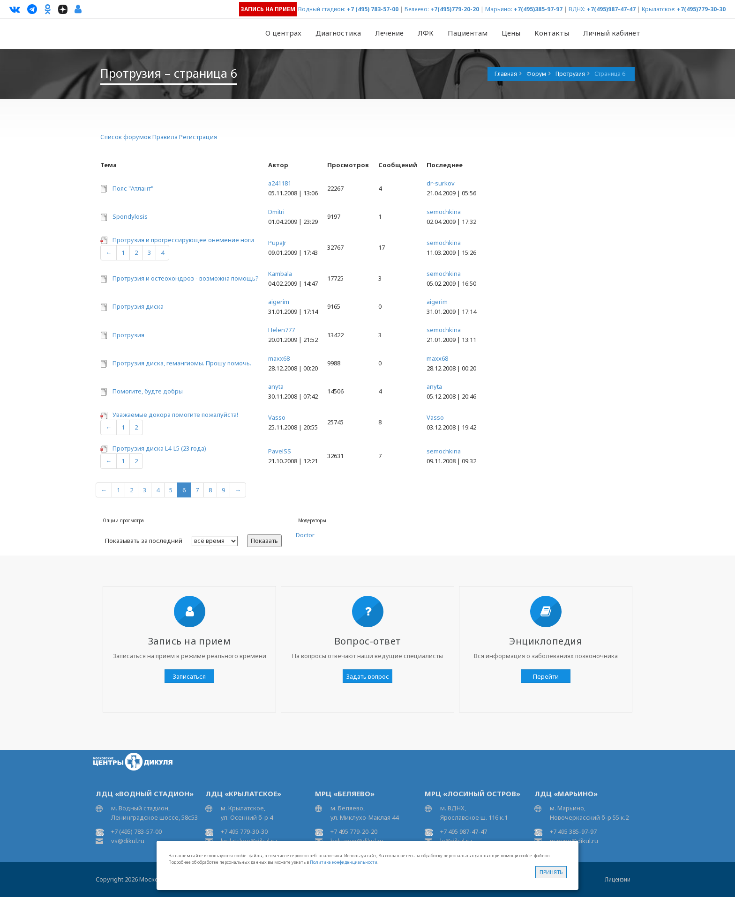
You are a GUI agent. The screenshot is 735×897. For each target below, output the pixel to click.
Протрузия (128, 335)
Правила (165, 137)
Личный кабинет (611, 32)
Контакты (551, 32)
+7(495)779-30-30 (701, 9)
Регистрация (198, 137)
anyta (276, 386)
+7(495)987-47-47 (611, 9)
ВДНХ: (577, 9)
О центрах (283, 32)
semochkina (444, 212)
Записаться (189, 676)
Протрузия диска (138, 306)
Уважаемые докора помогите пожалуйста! (175, 414)
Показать (264, 540)
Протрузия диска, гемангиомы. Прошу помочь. (181, 363)
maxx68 (279, 358)
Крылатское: (658, 9)
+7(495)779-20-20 (454, 9)
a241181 (279, 183)
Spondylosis (130, 216)
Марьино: (498, 9)
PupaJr (277, 242)
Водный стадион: (321, 9)
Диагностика (338, 32)
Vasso (276, 417)
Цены (511, 32)
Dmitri (276, 212)
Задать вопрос (367, 676)
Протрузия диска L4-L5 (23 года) (159, 448)
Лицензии (617, 879)
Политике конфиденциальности (343, 862)
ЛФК (426, 32)
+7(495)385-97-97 (538, 9)
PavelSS (279, 451)
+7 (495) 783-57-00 (372, 9)
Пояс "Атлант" (132, 188)
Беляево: (417, 9)
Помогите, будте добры (147, 391)
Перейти (546, 676)
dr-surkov (441, 183)
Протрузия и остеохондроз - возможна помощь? (185, 278)
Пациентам (468, 32)
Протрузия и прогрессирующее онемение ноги (183, 240)
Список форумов (125, 137)
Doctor (305, 535)
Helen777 (281, 330)
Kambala (280, 273)
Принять (551, 871)
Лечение (389, 32)
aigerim (278, 301)
